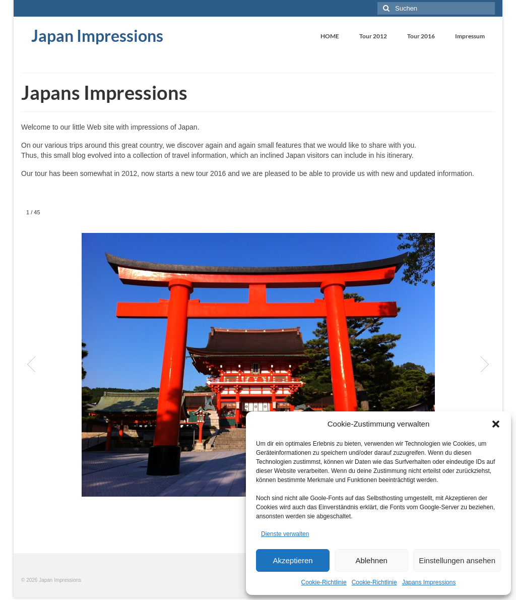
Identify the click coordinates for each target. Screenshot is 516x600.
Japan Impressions (97, 35)
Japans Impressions (429, 582)
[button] (496, 424)
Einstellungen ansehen (457, 560)
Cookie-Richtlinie (324, 582)
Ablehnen (371, 560)
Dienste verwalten (285, 533)
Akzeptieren (292, 560)
